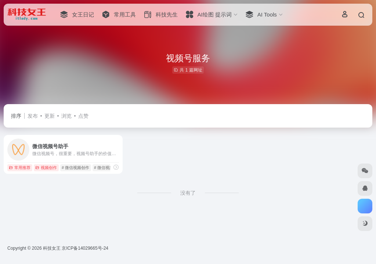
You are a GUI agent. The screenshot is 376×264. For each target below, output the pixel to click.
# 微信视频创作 (75, 167)
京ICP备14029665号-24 (85, 248)
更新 (49, 116)
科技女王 (52, 248)
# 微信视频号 (106, 167)
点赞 (83, 116)
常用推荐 (19, 167)
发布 (33, 116)
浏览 (66, 116)
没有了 (188, 193)
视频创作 (46, 167)
